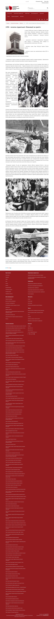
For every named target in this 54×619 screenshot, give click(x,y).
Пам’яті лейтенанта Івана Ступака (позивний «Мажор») (14, 338)
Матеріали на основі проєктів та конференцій (35, 320)
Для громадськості (34, 13)
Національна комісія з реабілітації (33, 287)
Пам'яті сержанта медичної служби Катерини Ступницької (15, 428)
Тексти (8, 16)
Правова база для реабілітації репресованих (35, 283)
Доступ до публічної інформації (10, 301)
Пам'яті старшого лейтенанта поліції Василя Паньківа (14, 458)
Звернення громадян (9, 299)
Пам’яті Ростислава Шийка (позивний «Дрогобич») (13, 462)
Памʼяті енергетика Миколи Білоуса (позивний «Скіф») (14, 608)
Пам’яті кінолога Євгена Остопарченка (11, 487)
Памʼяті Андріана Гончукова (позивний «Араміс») (13, 330)
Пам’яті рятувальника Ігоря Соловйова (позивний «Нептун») (15, 349)
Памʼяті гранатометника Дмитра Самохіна (12, 598)
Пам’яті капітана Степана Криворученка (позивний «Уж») (14, 423)
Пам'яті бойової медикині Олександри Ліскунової (13, 485)
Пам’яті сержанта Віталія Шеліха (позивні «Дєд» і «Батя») (14, 532)
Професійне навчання (9, 293)
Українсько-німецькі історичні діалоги (34, 318)
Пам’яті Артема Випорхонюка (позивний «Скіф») (13, 371)
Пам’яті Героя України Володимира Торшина (12, 581)
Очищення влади (8, 291)
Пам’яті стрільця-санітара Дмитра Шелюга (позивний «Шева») (15, 520)
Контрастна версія (45, 2)
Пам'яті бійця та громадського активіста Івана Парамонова (15, 600)
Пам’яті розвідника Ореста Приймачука (12, 364)
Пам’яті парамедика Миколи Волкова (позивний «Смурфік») (15, 589)
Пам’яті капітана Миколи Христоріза (11, 503)
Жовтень (21, 23)
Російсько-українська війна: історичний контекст (35, 312)
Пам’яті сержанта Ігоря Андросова (11, 379)
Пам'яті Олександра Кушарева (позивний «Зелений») (14, 539)
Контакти (21, 16)
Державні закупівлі (9, 309)
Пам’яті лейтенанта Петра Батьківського (12, 421)
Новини (29, 299)
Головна (7, 23)
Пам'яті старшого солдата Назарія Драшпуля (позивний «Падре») (16, 377)
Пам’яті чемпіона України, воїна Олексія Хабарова (13, 460)
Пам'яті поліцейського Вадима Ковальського (12, 585)
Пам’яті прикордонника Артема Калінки (12, 544)
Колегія (7, 283)
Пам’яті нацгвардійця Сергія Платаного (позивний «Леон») (15, 384)
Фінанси (7, 318)
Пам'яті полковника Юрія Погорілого (11, 596)
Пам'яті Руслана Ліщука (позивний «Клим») (12, 366)
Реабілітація (27, 13)
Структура (7, 277)
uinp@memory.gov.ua (33, 332)
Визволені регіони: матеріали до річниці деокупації (36, 310)
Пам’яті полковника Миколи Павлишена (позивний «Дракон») (15, 473)
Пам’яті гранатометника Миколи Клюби (12, 575)
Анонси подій (30, 301)
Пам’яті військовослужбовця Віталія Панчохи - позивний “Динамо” (16, 587)
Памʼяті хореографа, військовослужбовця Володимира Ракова (15, 345)
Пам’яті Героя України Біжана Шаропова (12, 606)
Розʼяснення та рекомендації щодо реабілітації (35, 285)
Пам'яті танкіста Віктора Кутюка (10, 444)
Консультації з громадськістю (10, 303)
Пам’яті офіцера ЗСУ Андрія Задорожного (12, 612)
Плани (7, 279)
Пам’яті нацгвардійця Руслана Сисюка (11, 430)
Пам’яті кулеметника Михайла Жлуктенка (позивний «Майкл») (15, 530)
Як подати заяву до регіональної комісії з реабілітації (36, 291)
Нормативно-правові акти (18, 13)
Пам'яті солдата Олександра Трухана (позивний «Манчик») (15, 398)
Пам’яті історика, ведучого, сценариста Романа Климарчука (15, 501)
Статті (29, 314)
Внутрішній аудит (8, 287)
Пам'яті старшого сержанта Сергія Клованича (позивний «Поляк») (16, 496)
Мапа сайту (46, 1)
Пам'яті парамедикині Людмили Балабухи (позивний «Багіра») (15, 610)
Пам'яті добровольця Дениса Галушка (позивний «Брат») (14, 548)
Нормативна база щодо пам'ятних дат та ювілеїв (35, 275)
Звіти (6, 281)
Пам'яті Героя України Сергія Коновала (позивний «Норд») (15, 546)
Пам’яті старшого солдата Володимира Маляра (13, 469)
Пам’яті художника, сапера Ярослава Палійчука (13, 362)
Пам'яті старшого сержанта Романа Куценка (12, 550)
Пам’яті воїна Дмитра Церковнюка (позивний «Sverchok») (14, 566)
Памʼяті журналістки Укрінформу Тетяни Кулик (13, 452)
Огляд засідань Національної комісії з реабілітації (36, 289)
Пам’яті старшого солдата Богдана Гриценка (12, 505)
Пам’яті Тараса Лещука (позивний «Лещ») (12, 355)
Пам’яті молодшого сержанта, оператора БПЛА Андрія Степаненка (16, 524)
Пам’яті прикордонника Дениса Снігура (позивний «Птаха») (15, 340)
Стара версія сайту (39, 1)
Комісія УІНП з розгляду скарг (10, 314)
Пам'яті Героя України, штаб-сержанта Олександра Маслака (15, 583)
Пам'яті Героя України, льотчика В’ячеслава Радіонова (14, 467)
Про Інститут (9, 13)
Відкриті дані (8, 307)
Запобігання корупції (9, 289)
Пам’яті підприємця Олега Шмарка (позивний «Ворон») (14, 471)
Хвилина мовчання (15, 16)
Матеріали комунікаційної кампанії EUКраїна (35, 305)
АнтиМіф (29, 316)
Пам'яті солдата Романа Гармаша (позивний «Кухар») (14, 409)
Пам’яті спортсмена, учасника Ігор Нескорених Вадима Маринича (16, 591)
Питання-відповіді (31, 293)
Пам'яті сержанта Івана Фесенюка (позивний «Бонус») (14, 347)
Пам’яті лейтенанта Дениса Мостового (11, 396)
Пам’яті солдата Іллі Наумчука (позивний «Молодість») (14, 357)
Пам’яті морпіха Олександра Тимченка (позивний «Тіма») (14, 562)
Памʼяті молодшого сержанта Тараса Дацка (12, 557)
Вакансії (7, 285)
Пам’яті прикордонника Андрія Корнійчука (12, 537)
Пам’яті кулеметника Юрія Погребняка (11, 571)
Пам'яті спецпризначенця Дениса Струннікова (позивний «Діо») (15, 489)
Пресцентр (42, 13)
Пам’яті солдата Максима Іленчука (11, 439)
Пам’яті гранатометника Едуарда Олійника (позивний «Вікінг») (15, 494)
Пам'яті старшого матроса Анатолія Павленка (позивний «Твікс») (16, 522)
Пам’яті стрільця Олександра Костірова (12, 564)
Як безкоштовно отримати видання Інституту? (13, 305)
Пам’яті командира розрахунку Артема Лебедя (13, 573)
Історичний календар (14, 23)
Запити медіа (30, 303)
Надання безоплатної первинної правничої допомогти (14, 316)
